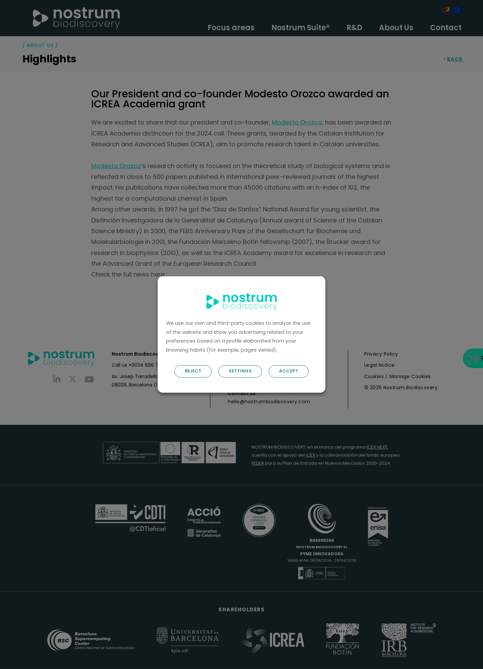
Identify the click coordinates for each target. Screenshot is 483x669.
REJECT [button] (193, 371)
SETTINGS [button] (240, 371)
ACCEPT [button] (288, 371)
